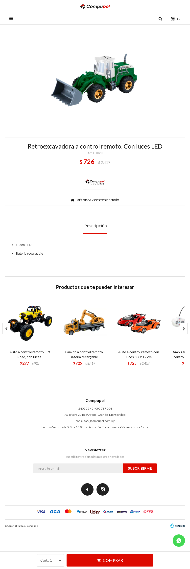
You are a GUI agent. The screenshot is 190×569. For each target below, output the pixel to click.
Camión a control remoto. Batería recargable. (84, 354)
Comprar (113, 560)
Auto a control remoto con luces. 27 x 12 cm (138, 354)
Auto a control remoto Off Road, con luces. (29, 354)
